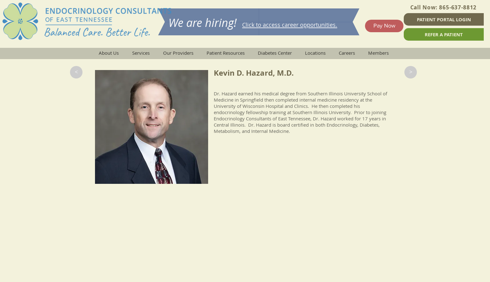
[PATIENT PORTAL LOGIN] (444, 19)
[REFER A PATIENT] (444, 34)
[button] (76, 72)
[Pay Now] (384, 26)
